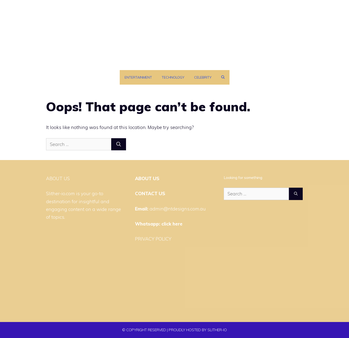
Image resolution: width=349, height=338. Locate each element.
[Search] (118, 144)
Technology (173, 77)
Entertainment (138, 77)
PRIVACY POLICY (153, 239)
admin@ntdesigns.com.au (178, 209)
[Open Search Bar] (223, 77)
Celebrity (203, 77)
